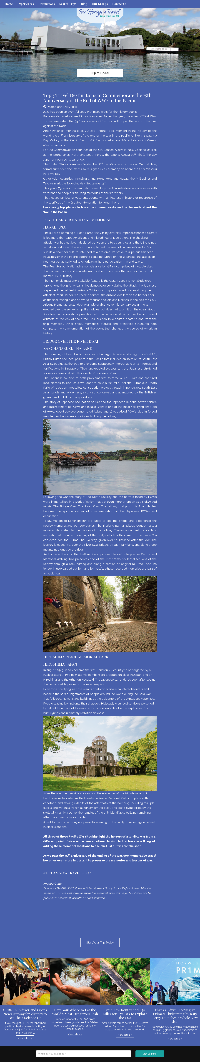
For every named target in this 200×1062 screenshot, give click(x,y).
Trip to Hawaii (100, 73)
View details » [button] (25, 1038)
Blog (84, 4)
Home (9, 4)
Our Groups (100, 4)
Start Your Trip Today (100, 942)
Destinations (46, 4)
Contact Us (119, 4)
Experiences (26, 4)
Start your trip (149, 1054)
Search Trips (67, 4)
